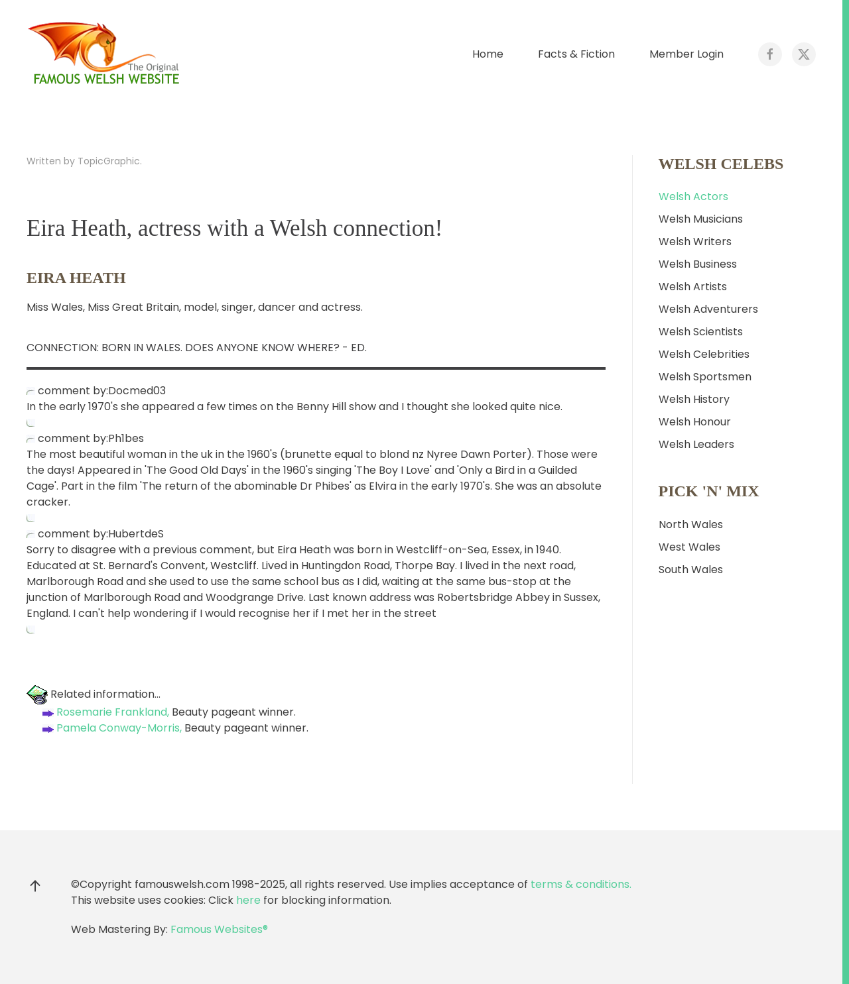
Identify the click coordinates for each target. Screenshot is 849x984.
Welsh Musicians (701, 219)
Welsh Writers (695, 241)
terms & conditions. (581, 884)
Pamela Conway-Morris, (111, 728)
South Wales (691, 569)
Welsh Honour (695, 421)
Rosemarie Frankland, (104, 712)
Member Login (686, 54)
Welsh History (694, 399)
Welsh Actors (693, 196)
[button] (35, 886)
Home (487, 54)
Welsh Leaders (696, 444)
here (248, 900)
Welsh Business (698, 264)
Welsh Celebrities (704, 354)
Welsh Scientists (701, 331)
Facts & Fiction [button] (576, 54)
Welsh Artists (693, 286)
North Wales (691, 524)
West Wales (689, 547)
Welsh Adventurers (708, 309)
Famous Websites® (219, 929)
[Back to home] (106, 54)
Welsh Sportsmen (705, 376)
